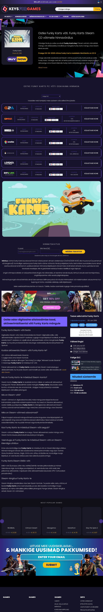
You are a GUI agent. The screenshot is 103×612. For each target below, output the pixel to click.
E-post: (21, 248)
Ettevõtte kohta (86, 586)
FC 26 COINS (54, 17)
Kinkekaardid (21, 17)
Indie (82, 307)
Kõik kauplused (78, 17)
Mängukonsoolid (38, 17)
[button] (2, 503)
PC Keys (8, 17)
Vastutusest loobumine (89, 589)
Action (74, 307)
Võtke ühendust (86, 583)
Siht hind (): (45, 248)
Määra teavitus (73, 251)
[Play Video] (51, 209)
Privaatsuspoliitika (87, 592)
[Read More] (68, 67)
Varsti (57, 583)
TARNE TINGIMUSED (86, 595)
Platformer (91, 307)
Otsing (97, 9)
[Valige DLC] (51, 96)
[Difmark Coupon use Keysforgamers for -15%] (51, 292)
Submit (51, 547)
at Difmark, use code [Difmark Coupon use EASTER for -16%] (48, 2)
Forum (65, 17)
